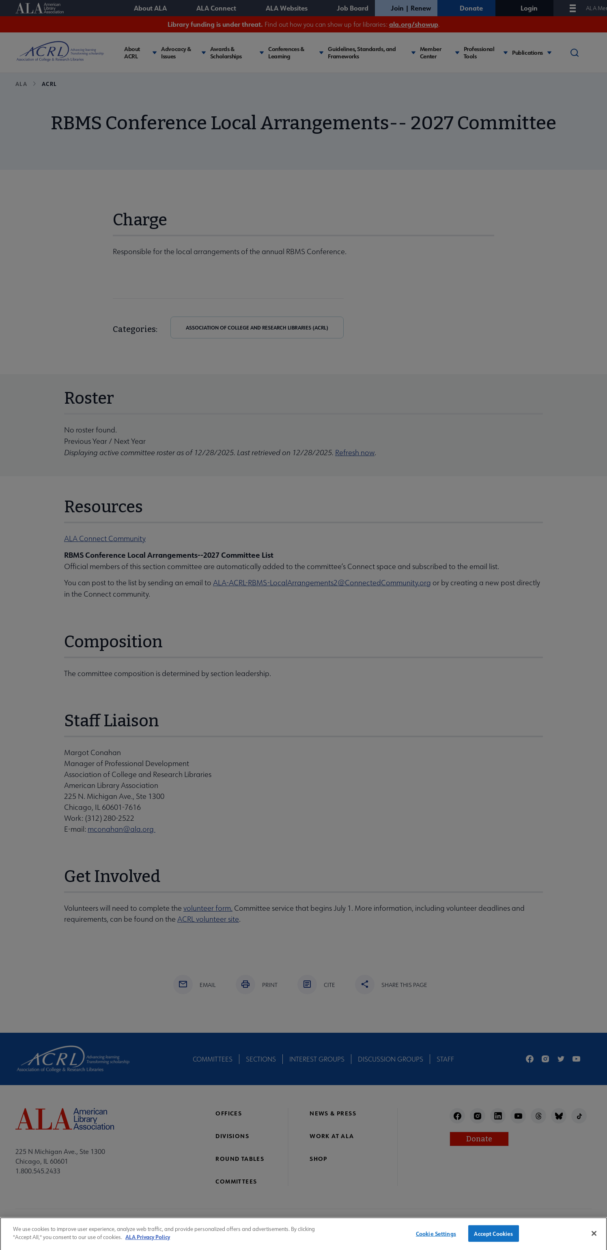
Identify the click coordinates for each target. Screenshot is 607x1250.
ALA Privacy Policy (147, 1241)
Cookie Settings (436, 1237)
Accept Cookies (493, 1237)
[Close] (594, 1237)
